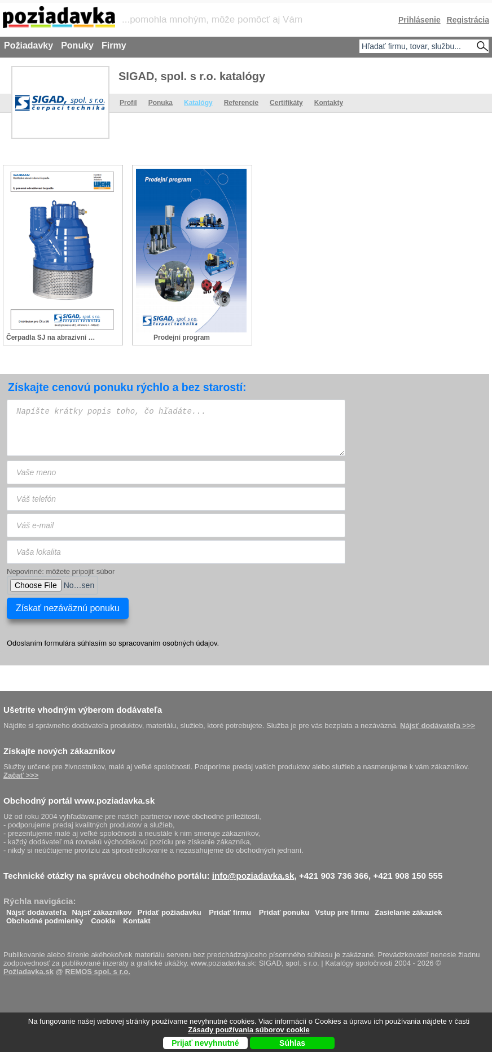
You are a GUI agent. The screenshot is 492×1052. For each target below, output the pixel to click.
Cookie (103, 918)
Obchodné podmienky (45, 918)
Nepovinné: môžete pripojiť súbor (61, 571)
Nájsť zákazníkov (102, 909)
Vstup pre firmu (342, 909)
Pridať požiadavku (169, 909)
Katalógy (198, 103)
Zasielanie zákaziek (408, 909)
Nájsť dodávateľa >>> (437, 725)
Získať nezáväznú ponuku (68, 608)
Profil (128, 103)
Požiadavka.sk (28, 971)
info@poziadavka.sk (253, 875)
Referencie (241, 103)
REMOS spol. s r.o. (97, 971)
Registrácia (468, 19)
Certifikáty (286, 103)
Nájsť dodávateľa (36, 909)
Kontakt (136, 918)
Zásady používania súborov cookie (248, 1029)
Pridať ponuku (284, 909)
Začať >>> (20, 775)
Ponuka (160, 103)
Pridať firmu (230, 909)
